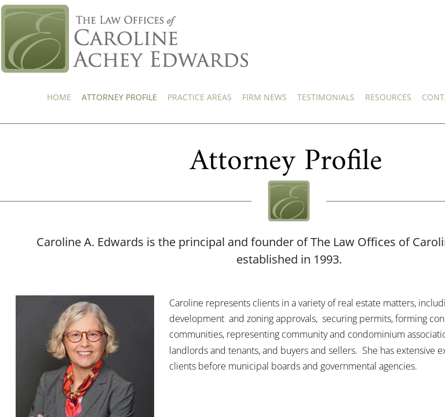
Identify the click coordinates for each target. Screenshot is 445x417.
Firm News (264, 97)
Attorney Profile (119, 97)
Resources (388, 97)
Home (59, 97)
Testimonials (326, 97)
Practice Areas (199, 97)
